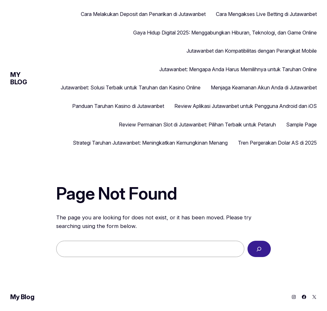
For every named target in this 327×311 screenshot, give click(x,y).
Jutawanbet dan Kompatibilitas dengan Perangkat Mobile (251, 51)
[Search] (259, 249)
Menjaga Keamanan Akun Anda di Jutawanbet (264, 87)
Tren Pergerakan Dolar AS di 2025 (277, 143)
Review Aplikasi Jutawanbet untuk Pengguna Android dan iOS (245, 106)
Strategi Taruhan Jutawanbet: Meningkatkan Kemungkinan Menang (150, 143)
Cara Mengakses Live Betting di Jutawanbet (266, 14)
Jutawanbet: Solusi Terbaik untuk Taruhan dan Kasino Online (131, 87)
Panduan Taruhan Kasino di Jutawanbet (118, 106)
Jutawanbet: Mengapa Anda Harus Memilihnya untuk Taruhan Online (238, 69)
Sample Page (301, 124)
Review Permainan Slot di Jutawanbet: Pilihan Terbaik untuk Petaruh (197, 124)
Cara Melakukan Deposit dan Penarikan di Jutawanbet (143, 14)
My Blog (18, 78)
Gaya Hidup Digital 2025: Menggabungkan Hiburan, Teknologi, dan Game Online (225, 32)
